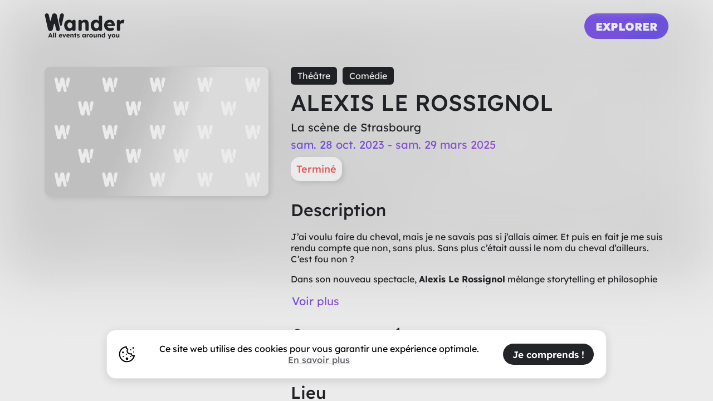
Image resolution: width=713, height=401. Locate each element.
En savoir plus (319, 359)
